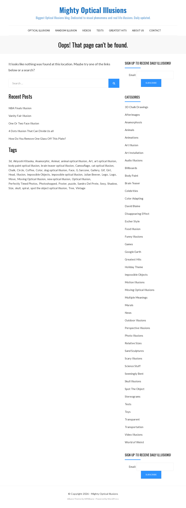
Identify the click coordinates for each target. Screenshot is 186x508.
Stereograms (132, 398)
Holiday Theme (134, 268)
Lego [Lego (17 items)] (105, 177)
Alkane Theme (74, 500)
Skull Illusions (133, 383)
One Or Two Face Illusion (24, 125)
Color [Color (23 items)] (39, 172)
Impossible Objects (136, 276)
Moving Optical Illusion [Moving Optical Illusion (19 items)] (31, 182)
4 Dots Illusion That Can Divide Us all (31, 132)
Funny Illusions (134, 238)
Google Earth (133, 253)
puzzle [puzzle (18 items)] (72, 187)
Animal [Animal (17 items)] (55, 163)
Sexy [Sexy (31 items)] (103, 187)
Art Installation (134, 154)
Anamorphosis (133, 124)
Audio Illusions (134, 162)
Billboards (131, 169)
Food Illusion (132, 230)
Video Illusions (134, 436)
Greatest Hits (118, 32)
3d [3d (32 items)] (10, 163)
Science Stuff (133, 367)
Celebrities (131, 192)
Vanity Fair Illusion (20, 117)
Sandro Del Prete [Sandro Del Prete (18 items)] (88, 187)
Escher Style (132, 223)
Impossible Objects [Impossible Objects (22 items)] (38, 177)
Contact (155, 32)
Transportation (134, 428)
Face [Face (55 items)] (71, 172)
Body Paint (131, 177)
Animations (131, 139)
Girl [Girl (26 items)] (108, 172)
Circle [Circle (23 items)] (20, 172)
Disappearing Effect (137, 215)
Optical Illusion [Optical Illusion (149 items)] (81, 182)
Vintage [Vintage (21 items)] (80, 192)
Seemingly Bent (134, 375)
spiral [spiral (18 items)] (25, 192)
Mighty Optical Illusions (93, 11)
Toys (128, 413)
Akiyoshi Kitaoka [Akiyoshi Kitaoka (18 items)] (23, 163)
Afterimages (132, 116)
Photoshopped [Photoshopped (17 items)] (48, 187)
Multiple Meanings (136, 299)
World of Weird (134, 444)
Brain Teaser (132, 185)
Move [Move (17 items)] (12, 182)
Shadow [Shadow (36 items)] (112, 187)
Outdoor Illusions (135, 322)
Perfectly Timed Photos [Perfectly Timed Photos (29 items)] (23, 187)
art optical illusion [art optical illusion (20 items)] (105, 163)
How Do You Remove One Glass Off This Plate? (37, 140)
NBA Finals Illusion (20, 109)
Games (129, 246)
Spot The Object (134, 390)
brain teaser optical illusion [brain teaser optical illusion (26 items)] (57, 168)
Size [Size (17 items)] (11, 192)
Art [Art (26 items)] (91, 163)
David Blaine (132, 207)
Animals (129, 131)
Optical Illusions (39, 32)
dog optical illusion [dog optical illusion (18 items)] (55, 172)
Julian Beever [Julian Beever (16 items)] (92, 177)
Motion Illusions (135, 284)
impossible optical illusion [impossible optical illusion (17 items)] (67, 177)
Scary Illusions (133, 360)
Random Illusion (66, 32)
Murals (129, 306)
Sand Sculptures (134, 352)
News (128, 314)
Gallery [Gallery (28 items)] (95, 172)
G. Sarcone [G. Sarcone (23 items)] (82, 172)
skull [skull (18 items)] (18, 192)
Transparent (132, 421)
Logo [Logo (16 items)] (113, 177)
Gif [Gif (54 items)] (103, 172)
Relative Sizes (133, 345)
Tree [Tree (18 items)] (71, 192)
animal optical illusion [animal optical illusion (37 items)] (74, 163)
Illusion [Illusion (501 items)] (21, 177)
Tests (100, 32)
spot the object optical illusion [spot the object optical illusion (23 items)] (49, 192)
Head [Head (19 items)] (12, 177)
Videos (86, 32)
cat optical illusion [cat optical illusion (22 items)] (103, 168)
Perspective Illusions (137, 329)
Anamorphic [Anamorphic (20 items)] (42, 163)
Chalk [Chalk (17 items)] (12, 172)
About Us (138, 32)
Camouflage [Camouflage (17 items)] (82, 168)
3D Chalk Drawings (136, 108)
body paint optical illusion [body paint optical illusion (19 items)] (24, 168)
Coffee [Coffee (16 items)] (30, 172)
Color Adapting (134, 200)
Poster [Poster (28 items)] (62, 187)
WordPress (113, 500)
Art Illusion (131, 147)
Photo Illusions (134, 337)
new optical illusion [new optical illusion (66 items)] (58, 182)
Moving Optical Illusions (139, 291)
